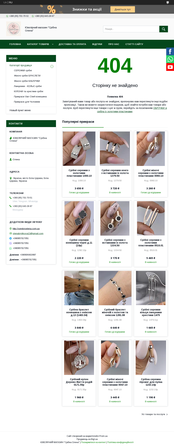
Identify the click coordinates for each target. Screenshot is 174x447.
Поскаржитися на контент (93, 442)
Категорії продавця (21, 65)
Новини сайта (19, 53)
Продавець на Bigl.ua (87, 439)
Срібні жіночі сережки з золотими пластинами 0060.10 (150, 173)
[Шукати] (163, 29)
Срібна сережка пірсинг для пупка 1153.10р (150, 382)
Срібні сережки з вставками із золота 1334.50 (115, 243)
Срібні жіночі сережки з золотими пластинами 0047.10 (115, 382)
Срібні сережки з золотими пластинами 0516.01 (150, 243)
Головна (15, 44)
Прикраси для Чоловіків (27, 101)
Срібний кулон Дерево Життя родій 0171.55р (79, 382)
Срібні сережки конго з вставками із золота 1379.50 (115, 173)
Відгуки (97, 44)
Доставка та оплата (72, 44)
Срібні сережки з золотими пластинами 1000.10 (79, 173)
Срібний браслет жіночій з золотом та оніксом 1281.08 (115, 312)
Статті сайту (134, 44)
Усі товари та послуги (153, 414)
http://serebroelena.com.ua (26, 228)
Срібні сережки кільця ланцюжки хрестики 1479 (151, 312)
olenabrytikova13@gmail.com (28, 233)
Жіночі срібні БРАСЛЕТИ (27, 75)
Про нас (113, 44)
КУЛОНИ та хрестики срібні (28, 91)
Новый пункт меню (20, 110)
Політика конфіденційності (120, 442)
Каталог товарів (38, 44)
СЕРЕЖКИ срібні (23, 70)
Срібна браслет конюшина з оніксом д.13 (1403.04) (79, 312)
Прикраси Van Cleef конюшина (30, 96)
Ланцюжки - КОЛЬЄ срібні (28, 86)
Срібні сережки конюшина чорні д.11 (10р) (79, 243)
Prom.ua (103, 436)
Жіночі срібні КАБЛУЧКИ (27, 81)
